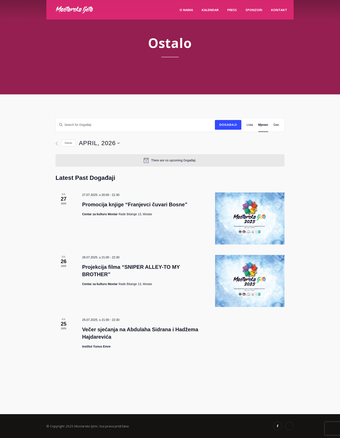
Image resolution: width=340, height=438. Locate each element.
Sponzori (253, 10)
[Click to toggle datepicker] (99, 143)
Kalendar (210, 10)
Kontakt (279, 10)
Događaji (228, 124)
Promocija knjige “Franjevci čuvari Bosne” (135, 204)
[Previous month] (57, 143)
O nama (186, 10)
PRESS (232, 10)
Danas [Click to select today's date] (68, 142)
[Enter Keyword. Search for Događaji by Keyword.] (135, 125)
